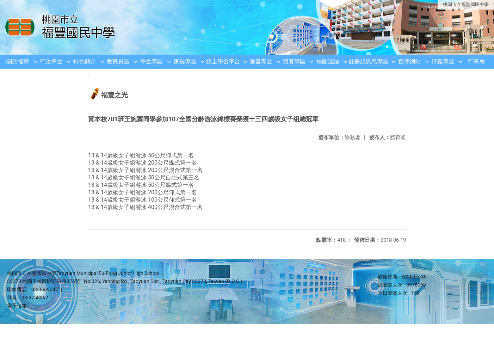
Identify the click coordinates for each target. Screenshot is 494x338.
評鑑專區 (443, 61)
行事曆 (476, 61)
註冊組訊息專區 (368, 61)
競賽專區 (294, 61)
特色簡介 (84, 61)
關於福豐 (17, 61)
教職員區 (118, 61)
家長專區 (185, 61)
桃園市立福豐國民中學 (466, 4)
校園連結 (327, 61)
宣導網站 (409, 61)
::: (89, 75)
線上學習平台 (223, 61)
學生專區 (151, 61)
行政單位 (51, 61)
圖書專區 (260, 61)
